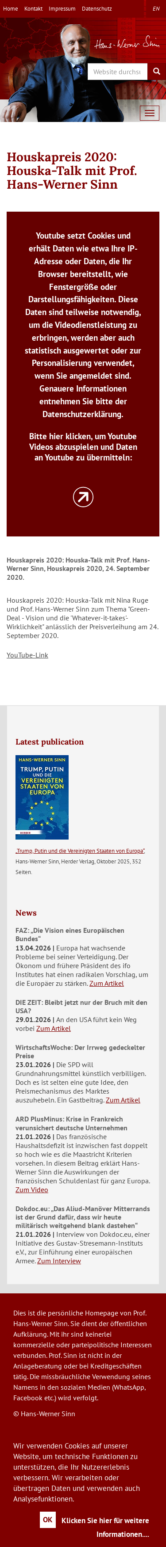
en (156, 8)
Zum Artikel (106, 983)
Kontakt (33, 8)
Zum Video (31, 1189)
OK (48, 1519)
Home (10, 8)
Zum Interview (59, 1260)
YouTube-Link (27, 654)
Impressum (62, 8)
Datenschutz (97, 8)
